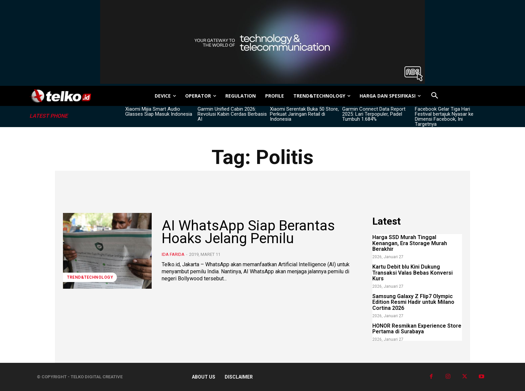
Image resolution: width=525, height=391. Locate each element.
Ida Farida (173, 254)
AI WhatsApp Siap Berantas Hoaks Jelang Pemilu (248, 231)
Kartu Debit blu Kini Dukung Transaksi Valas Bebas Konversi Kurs (412, 273)
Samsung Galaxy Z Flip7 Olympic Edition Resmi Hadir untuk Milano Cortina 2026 (413, 302)
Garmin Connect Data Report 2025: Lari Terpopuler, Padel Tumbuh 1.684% (373, 114)
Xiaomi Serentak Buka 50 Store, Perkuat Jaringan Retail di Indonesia (304, 114)
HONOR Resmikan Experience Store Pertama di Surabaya (416, 329)
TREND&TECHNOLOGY (90, 277)
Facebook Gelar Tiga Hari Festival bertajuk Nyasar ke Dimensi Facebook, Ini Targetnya (444, 116)
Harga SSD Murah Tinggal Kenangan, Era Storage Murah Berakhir (409, 243)
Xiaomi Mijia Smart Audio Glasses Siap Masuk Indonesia (158, 111)
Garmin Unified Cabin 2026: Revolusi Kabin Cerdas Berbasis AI (232, 114)
